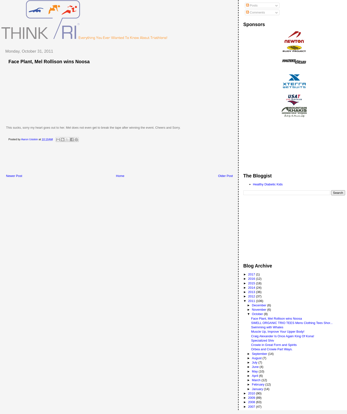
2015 (252, 283)
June (256, 367)
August (257, 358)
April (255, 376)
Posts (252, 5)
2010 (252, 393)
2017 (252, 274)
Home (120, 176)
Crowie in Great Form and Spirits (274, 345)
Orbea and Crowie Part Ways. (272, 349)
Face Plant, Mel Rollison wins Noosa (276, 318)
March (256, 380)
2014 (252, 287)
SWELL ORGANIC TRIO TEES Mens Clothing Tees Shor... (292, 323)
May (255, 371)
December (259, 305)
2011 (252, 301)
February (258, 384)
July (255, 362)
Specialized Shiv (262, 340)
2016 (252, 279)
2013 (252, 292)
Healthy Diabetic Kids (268, 184)
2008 (252, 402)
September (260, 354)
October (258, 314)
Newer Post (14, 176)
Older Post (225, 176)
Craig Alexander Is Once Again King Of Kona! (282, 336)
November (259, 309)
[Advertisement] (89, 159)
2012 (252, 296)
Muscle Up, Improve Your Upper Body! (277, 331)
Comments (255, 12)
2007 (252, 406)
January (258, 389)
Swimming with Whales (267, 327)
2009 (252, 398)
